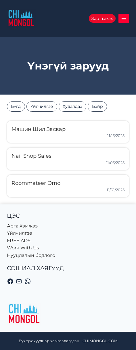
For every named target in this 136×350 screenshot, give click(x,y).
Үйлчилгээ (41, 106)
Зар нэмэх (102, 18)
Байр (97, 106)
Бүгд (16, 106)
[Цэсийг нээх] (123, 18)
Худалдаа (72, 106)
